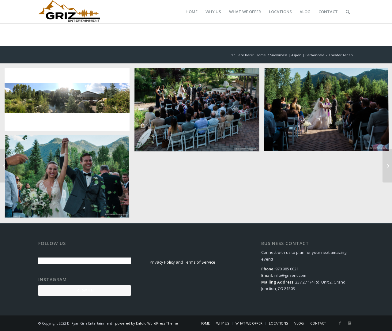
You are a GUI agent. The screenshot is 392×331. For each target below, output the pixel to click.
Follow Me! (84, 290)
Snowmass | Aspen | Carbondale (297, 55)
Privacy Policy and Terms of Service (182, 262)
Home (261, 55)
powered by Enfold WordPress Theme (146, 323)
